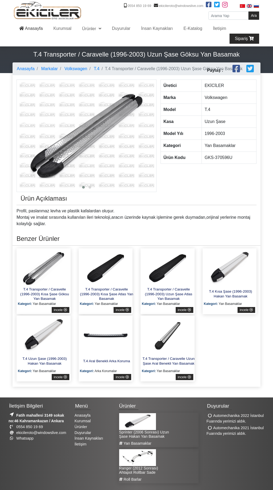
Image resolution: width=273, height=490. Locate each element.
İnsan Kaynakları (157, 28)
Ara (254, 15)
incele (60, 310)
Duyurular (121, 28)
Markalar (49, 68)
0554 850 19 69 (137, 6)
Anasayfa (31, 28)
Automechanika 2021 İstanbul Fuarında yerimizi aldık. (235, 431)
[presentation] (22, 121)
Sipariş (244, 38)
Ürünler (89, 28)
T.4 (96, 68)
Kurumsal (62, 28)
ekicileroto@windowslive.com (177, 6)
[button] (83, 187)
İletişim (219, 28)
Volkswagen (75, 68)
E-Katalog (192, 28)
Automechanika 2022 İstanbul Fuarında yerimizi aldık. (235, 418)
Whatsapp (21, 438)
